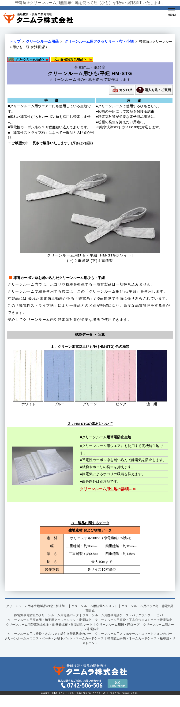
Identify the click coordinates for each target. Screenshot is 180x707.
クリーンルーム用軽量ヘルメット (108, 604)
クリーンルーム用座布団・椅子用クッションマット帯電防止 (54, 623)
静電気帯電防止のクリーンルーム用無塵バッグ (43, 613)
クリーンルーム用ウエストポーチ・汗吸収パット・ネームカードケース (63, 650)
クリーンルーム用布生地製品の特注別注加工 (41, 604)
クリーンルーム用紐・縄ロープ (135, 632)
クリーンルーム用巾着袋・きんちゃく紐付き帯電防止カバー (54, 641)
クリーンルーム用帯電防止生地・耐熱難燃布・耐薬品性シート (55, 632)
